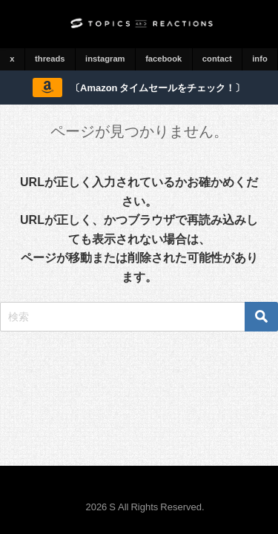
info (260, 58)
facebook (163, 58)
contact (217, 58)
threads (49, 58)
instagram (105, 58)
